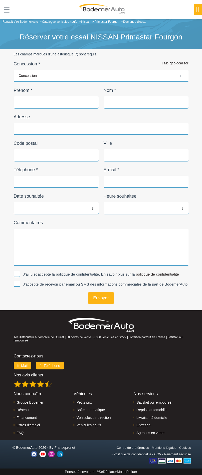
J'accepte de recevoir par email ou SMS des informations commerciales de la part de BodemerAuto (105, 284)
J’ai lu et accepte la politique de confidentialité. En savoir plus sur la (101, 274)
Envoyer (101, 298)
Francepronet (64, 448)
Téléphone (50, 366)
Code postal (26, 143)
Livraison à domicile (151, 418)
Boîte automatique (90, 410)
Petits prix (84, 402)
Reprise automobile (151, 410)
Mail (22, 366)
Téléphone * (26, 169)
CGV (157, 454)
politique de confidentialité (157, 274)
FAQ (20, 433)
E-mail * (111, 169)
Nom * (110, 90)
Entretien (143, 425)
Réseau (23, 410)
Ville (108, 143)
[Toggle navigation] (5, 9)
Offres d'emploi (28, 425)
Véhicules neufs (88, 425)
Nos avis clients (28, 375)
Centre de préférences (133, 448)
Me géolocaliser (175, 63)
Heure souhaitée (120, 196)
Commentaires (28, 222)
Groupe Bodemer (30, 402)
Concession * (27, 63)
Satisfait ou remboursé (153, 402)
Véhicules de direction (93, 418)
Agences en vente (150, 433)
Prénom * (23, 90)
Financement (27, 418)
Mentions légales (164, 448)
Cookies (185, 448)
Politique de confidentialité (132, 454)
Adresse (22, 116)
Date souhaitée (29, 196)
